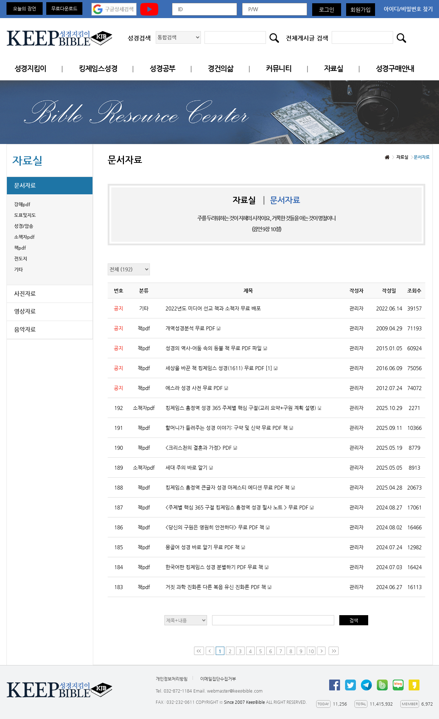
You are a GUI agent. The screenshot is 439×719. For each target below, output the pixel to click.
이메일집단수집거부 (218, 678)
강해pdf (22, 204)
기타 (18, 269)
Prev (210, 651)
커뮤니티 (279, 68)
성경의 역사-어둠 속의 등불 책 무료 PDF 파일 (225, 351)
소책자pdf (24, 237)
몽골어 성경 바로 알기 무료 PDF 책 (214, 550)
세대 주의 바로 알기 (198, 471)
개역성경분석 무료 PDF (202, 331)
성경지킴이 (30, 68)
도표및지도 (25, 215)
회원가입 (360, 10)
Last (333, 651)
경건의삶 (220, 68)
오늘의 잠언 (24, 8)
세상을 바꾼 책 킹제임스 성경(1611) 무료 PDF (230, 371)
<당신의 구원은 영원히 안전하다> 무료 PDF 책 (226, 530)
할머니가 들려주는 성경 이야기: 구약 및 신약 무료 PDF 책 (238, 431)
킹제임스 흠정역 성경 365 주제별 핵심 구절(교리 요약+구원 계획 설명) (243, 411)
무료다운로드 (64, 8)
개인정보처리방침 (172, 678)
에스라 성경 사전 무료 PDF (205, 391)
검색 (353, 620)
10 (311, 651)
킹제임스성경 (98, 68)
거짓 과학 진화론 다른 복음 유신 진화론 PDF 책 (227, 590)
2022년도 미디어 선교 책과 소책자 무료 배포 (213, 308)
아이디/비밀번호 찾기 (408, 9)
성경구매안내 (395, 68)
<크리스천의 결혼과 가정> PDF (210, 451)
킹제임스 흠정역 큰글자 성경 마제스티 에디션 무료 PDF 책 (239, 491)
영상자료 (25, 311)
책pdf (20, 247)
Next (322, 651)
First (199, 651)
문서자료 (25, 185)
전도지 (20, 258)
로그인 (326, 10)
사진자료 (25, 293)
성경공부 (162, 68)
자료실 (333, 68)
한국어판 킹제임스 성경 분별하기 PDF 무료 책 (226, 570)
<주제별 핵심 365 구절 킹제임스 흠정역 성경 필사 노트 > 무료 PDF (243, 510)
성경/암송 (23, 226)
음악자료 (25, 329)
